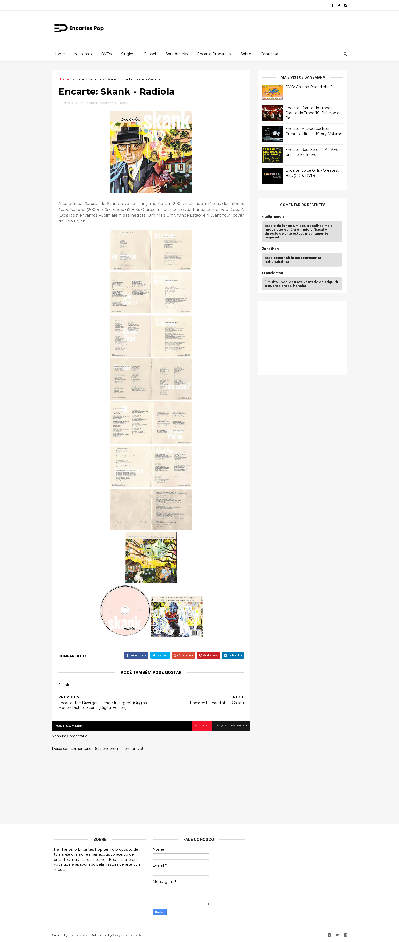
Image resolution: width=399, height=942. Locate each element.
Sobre (245, 54)
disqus (218, 726)
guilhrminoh (271, 216)
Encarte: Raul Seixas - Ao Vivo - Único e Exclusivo (311, 152)
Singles (127, 54)
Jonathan (268, 248)
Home (59, 54)
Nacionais (83, 54)
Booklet (80, 79)
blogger (199, 726)
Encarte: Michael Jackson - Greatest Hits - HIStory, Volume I (311, 133)
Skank (114, 79)
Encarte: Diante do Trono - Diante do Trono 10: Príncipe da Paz (311, 112)
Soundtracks (176, 54)
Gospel (150, 54)
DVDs (106, 54)
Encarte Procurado (214, 54)
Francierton (270, 273)
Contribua (269, 54)
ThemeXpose (80, 935)
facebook (237, 726)
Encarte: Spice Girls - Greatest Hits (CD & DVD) (310, 173)
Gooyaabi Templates (130, 935)
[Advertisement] (298, 337)
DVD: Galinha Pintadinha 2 (306, 87)
